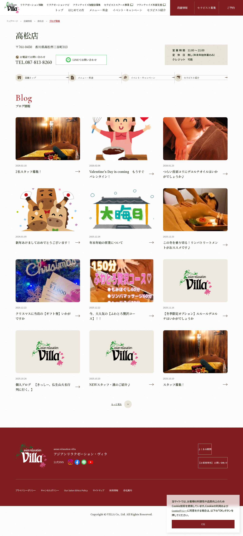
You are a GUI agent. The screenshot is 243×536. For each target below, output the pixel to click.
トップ (59, 10)
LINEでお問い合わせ (81, 59)
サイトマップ (109, 503)
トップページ (13, 21)
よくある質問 (207, 462)
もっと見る (121, 418)
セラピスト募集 (206, 8)
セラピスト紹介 (156, 10)
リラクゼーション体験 (31, 4)
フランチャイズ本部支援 (151, 4)
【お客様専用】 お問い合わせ (203, 476)
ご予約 (231, 8)
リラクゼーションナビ (57, 4)
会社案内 (142, 503)
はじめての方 (76, 10)
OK (203, 524)
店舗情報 (182, 8)
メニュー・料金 (98, 10)
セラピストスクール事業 (118, 4)
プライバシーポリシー (27, 503)
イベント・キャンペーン (127, 10)
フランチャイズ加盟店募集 (87, 4)
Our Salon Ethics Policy (84, 503)
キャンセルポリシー (54, 503)
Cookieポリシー (181, 510)
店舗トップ (42, 83)
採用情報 (126, 503)
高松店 (42, 21)
